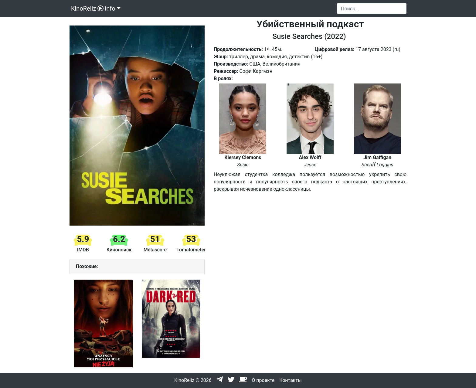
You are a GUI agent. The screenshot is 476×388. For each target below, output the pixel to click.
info (110, 8)
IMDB (83, 250)
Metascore (155, 250)
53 (191, 239)
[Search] (371, 8)
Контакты (290, 380)
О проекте (263, 380)
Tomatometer (191, 250)
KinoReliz (87, 8)
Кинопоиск (119, 250)
